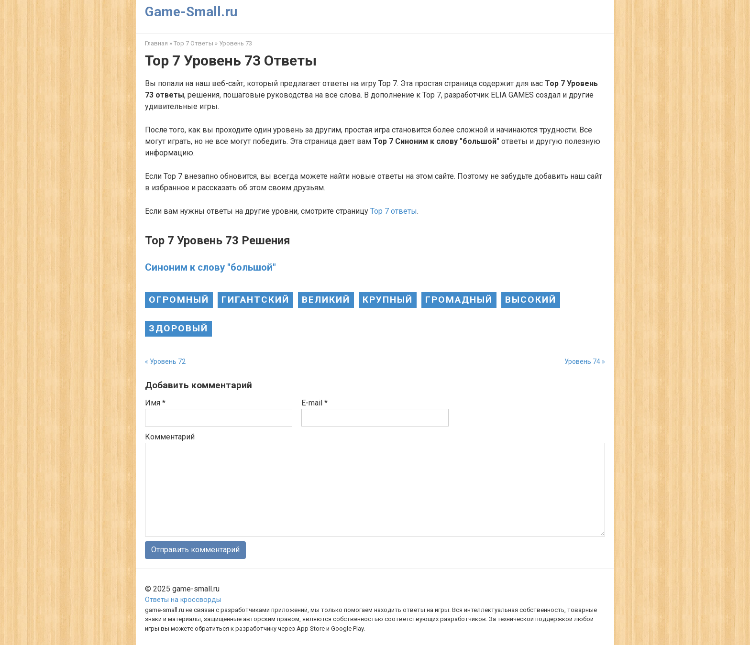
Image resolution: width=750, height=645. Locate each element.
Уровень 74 (582, 361)
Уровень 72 (168, 361)
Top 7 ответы (393, 211)
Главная (156, 43)
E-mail (314, 402)
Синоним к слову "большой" (210, 267)
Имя (155, 402)
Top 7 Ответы (193, 43)
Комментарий (170, 436)
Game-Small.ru (191, 12)
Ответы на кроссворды (183, 600)
